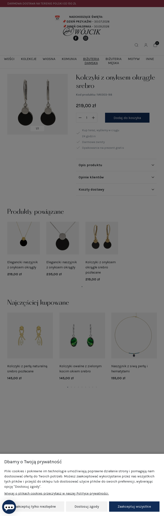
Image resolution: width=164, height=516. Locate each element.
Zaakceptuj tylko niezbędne (34, 506)
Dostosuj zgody (87, 506)
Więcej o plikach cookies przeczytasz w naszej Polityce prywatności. (56, 494)
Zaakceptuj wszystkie (134, 506)
